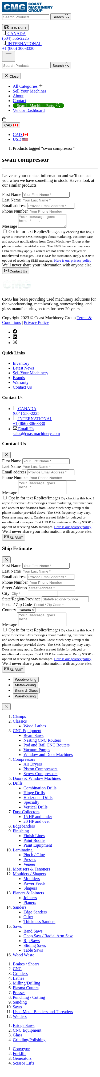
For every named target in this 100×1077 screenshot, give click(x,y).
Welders (20, 1023)
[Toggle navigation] (8, 56)
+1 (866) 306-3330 (50, 46)
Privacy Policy (36, 325)
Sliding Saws (34, 952)
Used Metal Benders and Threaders (43, 1019)
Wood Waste (23, 962)
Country (9, 614)
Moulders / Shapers (29, 881)
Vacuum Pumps (36, 757)
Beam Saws (33, 742)
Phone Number (15, 211)
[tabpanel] (50, 843)
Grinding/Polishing (29, 1047)
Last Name (11, 200)
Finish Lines (34, 843)
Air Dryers (32, 771)
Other (28, 924)
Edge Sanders (35, 919)
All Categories (28, 86)
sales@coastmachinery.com (55, 433)
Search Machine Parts (38, 105)
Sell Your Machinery (30, 375)
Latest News (23, 370)
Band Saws (33, 938)
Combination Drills (40, 795)
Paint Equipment (37, 852)
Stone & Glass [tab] (26, 698)
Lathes (18, 985)
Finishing (21, 838)
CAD (11, 125)
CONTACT (15, 27)
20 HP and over (36, 828)
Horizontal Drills (38, 804)
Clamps (19, 723)
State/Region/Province (21, 603)
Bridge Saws (23, 1032)
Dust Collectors (26, 819)
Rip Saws (31, 948)
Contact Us (15, 273)
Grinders (20, 980)
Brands (19, 380)
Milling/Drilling (26, 990)
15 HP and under (37, 823)
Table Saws (33, 957)
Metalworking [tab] (25, 692)
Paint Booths (34, 847)
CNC (17, 976)
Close (11, 75)
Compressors (24, 766)
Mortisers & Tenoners (31, 876)
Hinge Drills (34, 800)
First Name (11, 194)
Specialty (31, 809)
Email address (14, 205)
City (6, 598)
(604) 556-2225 (50, 36)
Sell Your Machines (29, 91)
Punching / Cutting (29, 1004)
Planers (29, 909)
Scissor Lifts (23, 1070)
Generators (22, 1065)
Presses (29, 866)
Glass (17, 1042)
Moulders (31, 885)
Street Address (14, 592)
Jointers (30, 905)
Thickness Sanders (39, 928)
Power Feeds (34, 890)
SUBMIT (13, 541)
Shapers (30, 895)
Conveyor (21, 1056)
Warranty (21, 385)
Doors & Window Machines (37, 785)
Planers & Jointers (28, 900)
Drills (17, 790)
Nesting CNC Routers (42, 747)
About (18, 96)
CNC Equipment (27, 738)
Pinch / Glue (34, 862)
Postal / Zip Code (17, 609)
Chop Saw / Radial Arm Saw (48, 943)
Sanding (20, 1009)
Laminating (23, 857)
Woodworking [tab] (26, 687)
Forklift (19, 1060)
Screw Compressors (40, 781)
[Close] (6, 457)
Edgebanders (24, 833)
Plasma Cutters (25, 995)
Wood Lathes (34, 733)
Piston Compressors (40, 776)
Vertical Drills (35, 814)
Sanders (19, 914)
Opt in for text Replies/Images (35, 234)
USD (20, 139)
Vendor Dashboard (29, 110)
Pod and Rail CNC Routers (46, 752)
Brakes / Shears (26, 971)
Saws (17, 933)
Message (9, 228)
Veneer (29, 871)
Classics (20, 728)
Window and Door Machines (48, 761)
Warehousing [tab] (25, 703)
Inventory (21, 365)
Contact (19, 100)
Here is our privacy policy (72, 263)
